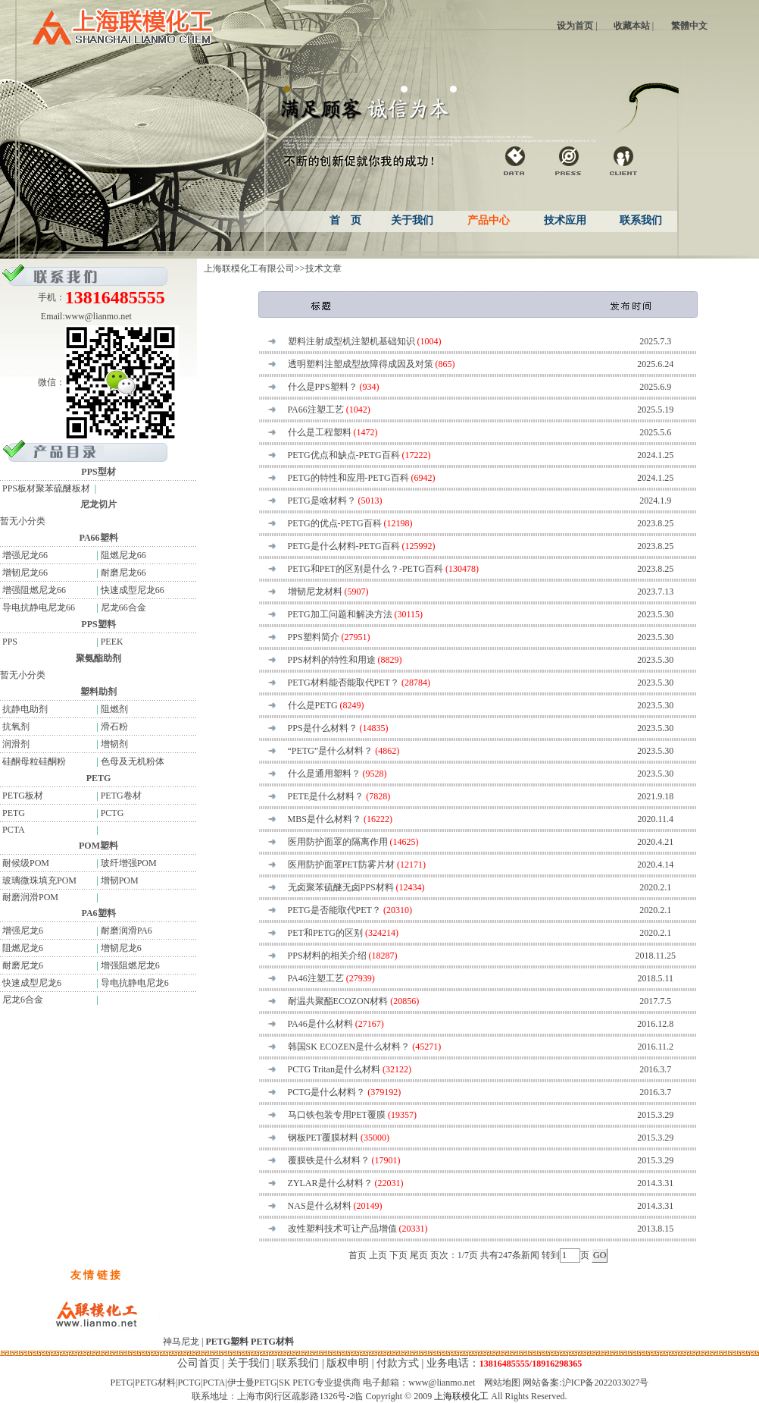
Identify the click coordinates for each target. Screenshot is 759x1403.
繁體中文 (689, 25)
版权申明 (347, 1363)
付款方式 (397, 1363)
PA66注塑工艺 (316, 409)
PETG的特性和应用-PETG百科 (348, 477)
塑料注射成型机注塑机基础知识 (351, 341)
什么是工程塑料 (319, 432)
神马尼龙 (181, 1341)
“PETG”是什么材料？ (330, 750)
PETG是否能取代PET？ (334, 910)
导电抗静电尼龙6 (135, 983)
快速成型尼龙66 (132, 590)
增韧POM (120, 880)
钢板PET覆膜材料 (323, 1137)
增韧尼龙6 (121, 948)
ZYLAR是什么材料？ (330, 1183)
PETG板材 (21, 795)
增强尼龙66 (24, 555)
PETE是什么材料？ (326, 796)
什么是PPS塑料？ (323, 386)
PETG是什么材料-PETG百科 (344, 546)
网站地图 (502, 1382)
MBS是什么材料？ (324, 819)
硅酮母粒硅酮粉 (33, 761)
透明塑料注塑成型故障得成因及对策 (360, 364)
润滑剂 (15, 744)
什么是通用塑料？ (324, 773)
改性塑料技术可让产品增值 (342, 1228)
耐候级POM (24, 863)
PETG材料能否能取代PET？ (343, 682)
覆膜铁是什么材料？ (329, 1160)
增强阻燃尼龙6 (130, 965)
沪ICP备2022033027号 (605, 1382)
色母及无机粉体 (132, 761)
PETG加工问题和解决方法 (340, 614)
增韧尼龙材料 (315, 591)
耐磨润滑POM (29, 897)
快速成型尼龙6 (30, 983)
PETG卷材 (121, 795)
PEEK (112, 641)
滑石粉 (114, 726)
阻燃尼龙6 (21, 948)
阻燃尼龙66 (123, 555)
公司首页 (198, 1363)
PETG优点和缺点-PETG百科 (344, 455)
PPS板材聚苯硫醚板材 (45, 488)
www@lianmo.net (98, 316)
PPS (8, 641)
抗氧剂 (15, 726)
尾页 (419, 1255)
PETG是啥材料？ (322, 500)
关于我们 (248, 1363)
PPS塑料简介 (313, 637)
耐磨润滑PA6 (126, 930)
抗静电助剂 (24, 709)
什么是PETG (313, 705)
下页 (398, 1255)
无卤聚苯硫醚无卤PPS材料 (341, 887)
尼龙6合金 (21, 999)
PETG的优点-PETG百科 (335, 523)
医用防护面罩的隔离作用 (338, 841)
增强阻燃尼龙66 (33, 590)
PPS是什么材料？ (323, 728)
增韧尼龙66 (24, 572)
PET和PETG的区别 (325, 932)
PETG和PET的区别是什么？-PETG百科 (365, 568)
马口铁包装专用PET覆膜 (337, 1115)
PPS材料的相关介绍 (327, 955)
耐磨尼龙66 (123, 572)
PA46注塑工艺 (316, 978)
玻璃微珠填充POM (38, 880)
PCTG (112, 813)
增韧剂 (114, 744)
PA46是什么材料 (320, 1024)
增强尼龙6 (21, 930)
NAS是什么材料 (319, 1206)
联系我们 (297, 1363)
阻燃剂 (114, 709)
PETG (12, 813)
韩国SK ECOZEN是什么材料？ (349, 1046)
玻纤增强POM (129, 863)
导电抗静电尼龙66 (37, 607)
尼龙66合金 (123, 607)
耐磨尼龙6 (21, 965)
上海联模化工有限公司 (249, 268)
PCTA (12, 829)
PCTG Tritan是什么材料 (334, 1069)
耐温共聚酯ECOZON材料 (338, 1001)
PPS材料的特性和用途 (332, 659)
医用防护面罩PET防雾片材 (341, 864)
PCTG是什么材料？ (327, 1092)
